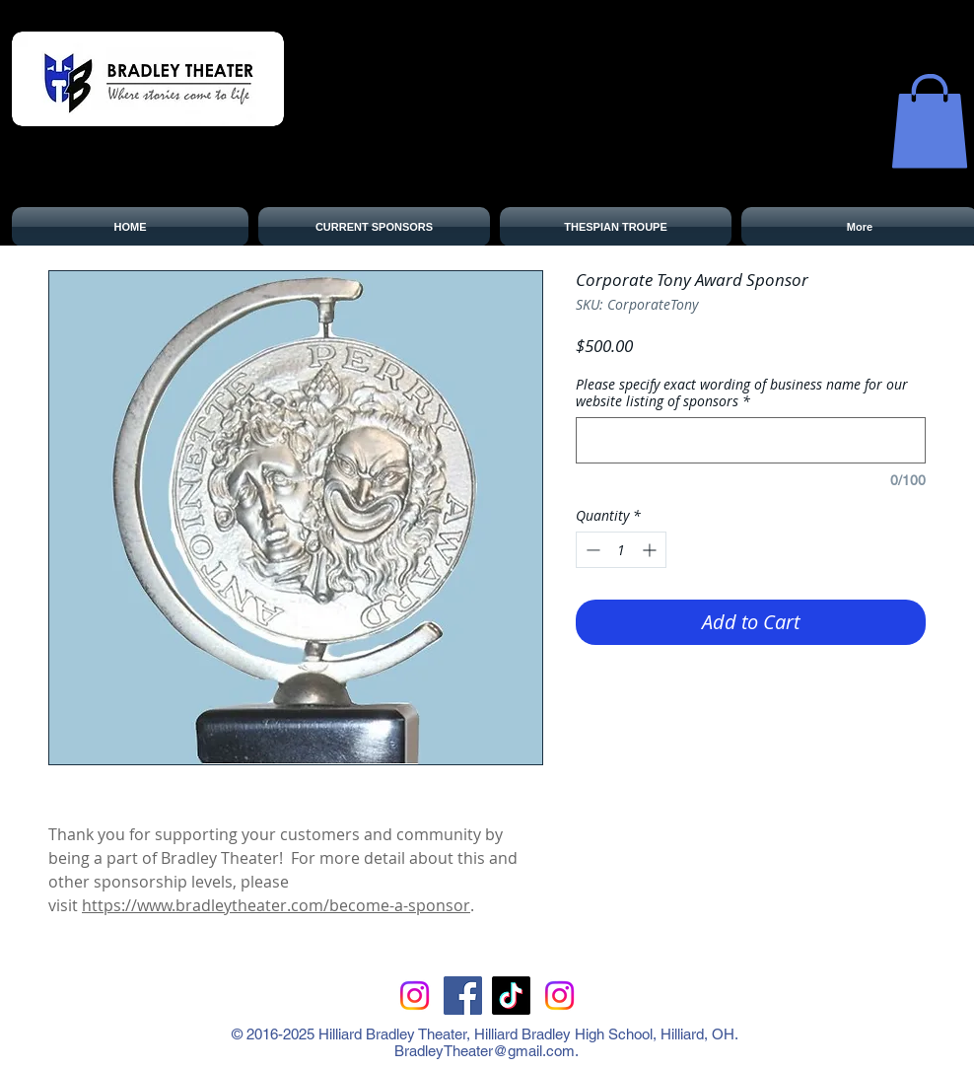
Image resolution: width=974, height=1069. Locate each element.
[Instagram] (414, 995)
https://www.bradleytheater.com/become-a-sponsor (276, 905)
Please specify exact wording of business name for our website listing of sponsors (742, 392)
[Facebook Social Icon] (463, 995)
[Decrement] (591, 550)
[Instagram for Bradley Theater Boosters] (559, 995)
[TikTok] (511, 995)
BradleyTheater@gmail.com (484, 1050)
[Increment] (651, 550)
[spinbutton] (621, 550)
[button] (929, 121)
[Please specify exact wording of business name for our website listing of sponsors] (751, 440)
